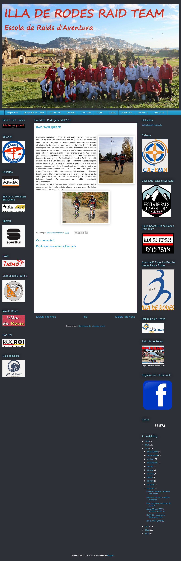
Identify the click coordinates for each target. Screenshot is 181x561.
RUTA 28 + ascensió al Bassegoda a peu (155, 516)
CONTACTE (143, 113)
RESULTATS (127, 113)
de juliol (150, 466)
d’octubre (151, 459)
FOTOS (100, 113)
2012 (147, 526)
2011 (147, 530)
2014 (147, 445)
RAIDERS (71, 113)
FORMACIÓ (86, 113)
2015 (147, 441)
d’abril (149, 477)
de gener (151, 488)
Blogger (110, 555)
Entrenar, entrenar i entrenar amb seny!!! (158, 492)
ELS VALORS (55, 113)
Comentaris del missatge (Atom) (92, 326)
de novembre (152, 455)
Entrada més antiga (125, 317)
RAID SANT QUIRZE (155, 521)
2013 (147, 448)
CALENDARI (159, 113)
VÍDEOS (112, 113)
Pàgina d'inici (12, 113)
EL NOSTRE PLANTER (34, 113)
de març (150, 481)
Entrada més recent (46, 317)
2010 (147, 534)
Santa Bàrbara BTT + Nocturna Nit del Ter (155, 510)
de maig (150, 474)
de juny (150, 470)
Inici (86, 317)
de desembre (152, 452)
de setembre (152, 463)
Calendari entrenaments (152, 125)
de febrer (151, 485)
